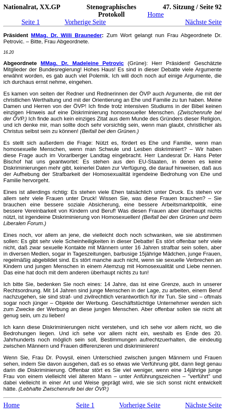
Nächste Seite (203, 21)
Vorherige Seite (85, 21)
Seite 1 (30, 21)
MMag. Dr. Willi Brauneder (66, 35)
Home (155, 14)
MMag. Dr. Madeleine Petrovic (82, 63)
